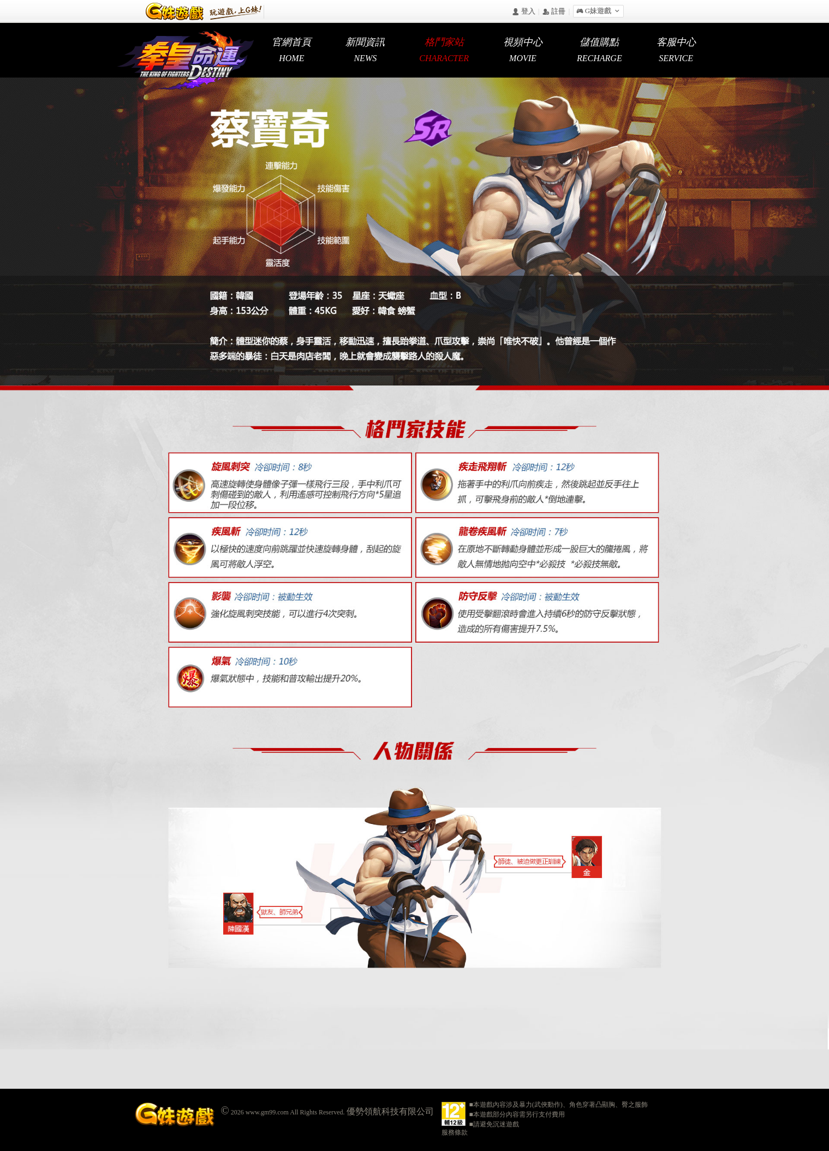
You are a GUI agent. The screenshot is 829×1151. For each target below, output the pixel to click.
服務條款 (455, 1132)
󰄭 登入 (523, 11)
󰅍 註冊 (553, 11)
